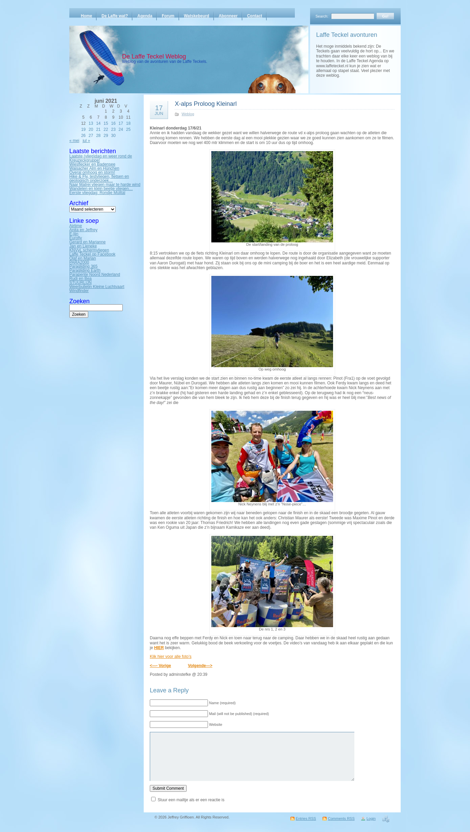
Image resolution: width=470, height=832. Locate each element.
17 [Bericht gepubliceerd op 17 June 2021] (121, 123)
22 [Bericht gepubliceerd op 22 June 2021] (105, 129)
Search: (321, 16)
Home (86, 16)
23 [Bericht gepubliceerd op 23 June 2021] (113, 129)
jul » (86, 140)
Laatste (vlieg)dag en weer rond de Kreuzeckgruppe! (100, 158)
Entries (306, 818)
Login (371, 818)
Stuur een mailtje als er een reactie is (191, 800)
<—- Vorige (160, 665)
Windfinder (79, 290)
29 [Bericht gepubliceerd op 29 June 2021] (105, 136)
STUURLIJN (80, 282)
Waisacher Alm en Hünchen (94, 168)
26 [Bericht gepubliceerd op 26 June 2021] (83, 136)
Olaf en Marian (82, 258)
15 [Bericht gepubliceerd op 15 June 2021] (105, 123)
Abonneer (228, 16)
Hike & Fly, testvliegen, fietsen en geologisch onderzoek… (99, 178)
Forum (168, 16)
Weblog (188, 114)
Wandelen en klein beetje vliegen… (101, 188)
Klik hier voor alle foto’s (170, 656)
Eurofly (75, 238)
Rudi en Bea (80, 278)
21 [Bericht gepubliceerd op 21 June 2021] (98, 129)
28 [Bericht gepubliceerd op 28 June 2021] (98, 136)
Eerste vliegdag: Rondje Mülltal (97, 192)
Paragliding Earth (84, 270)
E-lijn (73, 234)
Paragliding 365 (83, 266)
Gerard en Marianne (87, 242)
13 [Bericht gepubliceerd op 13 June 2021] (91, 123)
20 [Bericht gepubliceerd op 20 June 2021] (91, 129)
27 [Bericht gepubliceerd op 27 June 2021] (91, 136)
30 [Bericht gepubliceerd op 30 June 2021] (113, 136)
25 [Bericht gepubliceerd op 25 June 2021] (128, 129)
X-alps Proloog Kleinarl (206, 103)
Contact (254, 16)
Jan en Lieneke (83, 246)
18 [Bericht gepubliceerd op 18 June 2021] (128, 123)
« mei (74, 140)
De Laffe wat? (114, 16)
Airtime (75, 225)
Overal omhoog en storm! (92, 172)
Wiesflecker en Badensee (92, 164)
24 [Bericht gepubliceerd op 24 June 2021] (121, 129)
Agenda (144, 16)
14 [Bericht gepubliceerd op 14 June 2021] (98, 123)
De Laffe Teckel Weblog (154, 56)
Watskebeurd (196, 16)
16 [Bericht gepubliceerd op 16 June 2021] (113, 123)
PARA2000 (79, 262)
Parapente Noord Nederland (94, 274)
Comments (341, 818)
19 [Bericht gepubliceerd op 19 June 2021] (83, 129)
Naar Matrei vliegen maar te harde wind (104, 184)
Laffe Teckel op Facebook (92, 254)
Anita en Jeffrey (83, 230)
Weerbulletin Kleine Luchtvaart (96, 286)
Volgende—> (200, 665)
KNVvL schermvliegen (89, 250)
